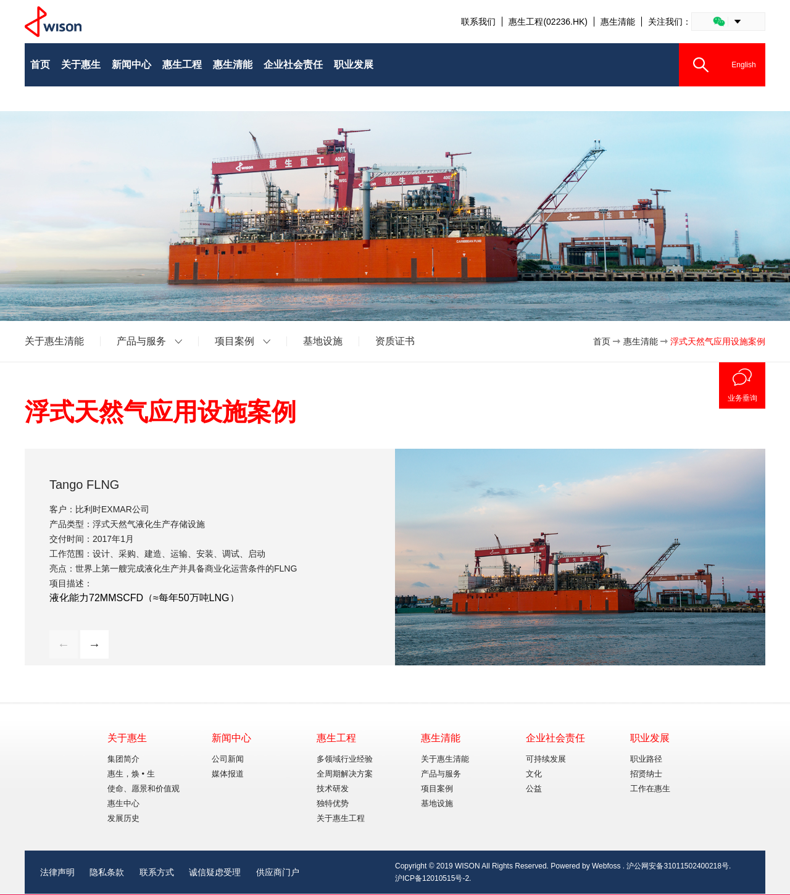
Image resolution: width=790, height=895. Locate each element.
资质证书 (395, 341)
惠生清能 (618, 22)
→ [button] (94, 644)
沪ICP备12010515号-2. (433, 878)
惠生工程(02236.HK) (548, 22)
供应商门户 (277, 872)
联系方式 (156, 872)
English (743, 64)
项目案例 (234, 341)
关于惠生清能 (54, 341)
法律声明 (57, 872)
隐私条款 (106, 872)
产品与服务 (141, 341)
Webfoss (606, 866)
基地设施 (323, 341)
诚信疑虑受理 (215, 872)
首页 (601, 341)
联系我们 (478, 22)
